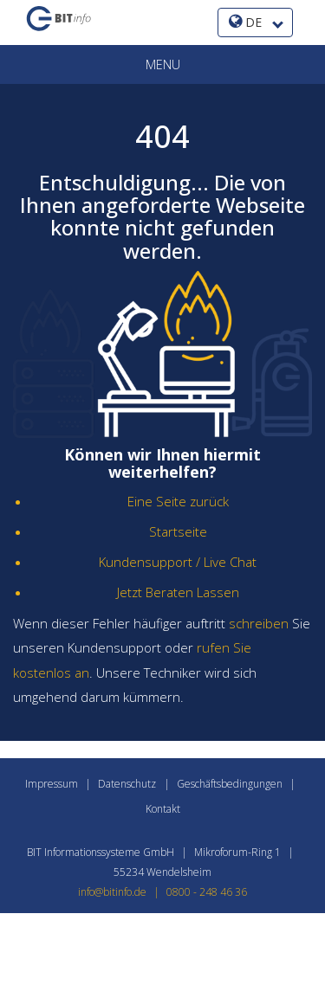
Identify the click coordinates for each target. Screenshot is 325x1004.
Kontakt (163, 808)
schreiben (259, 623)
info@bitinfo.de (122, 892)
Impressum (51, 783)
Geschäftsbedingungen (230, 783)
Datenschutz (127, 783)
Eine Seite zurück (178, 501)
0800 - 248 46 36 (206, 892)
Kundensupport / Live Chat (178, 561)
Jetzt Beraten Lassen (178, 592)
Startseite (178, 531)
